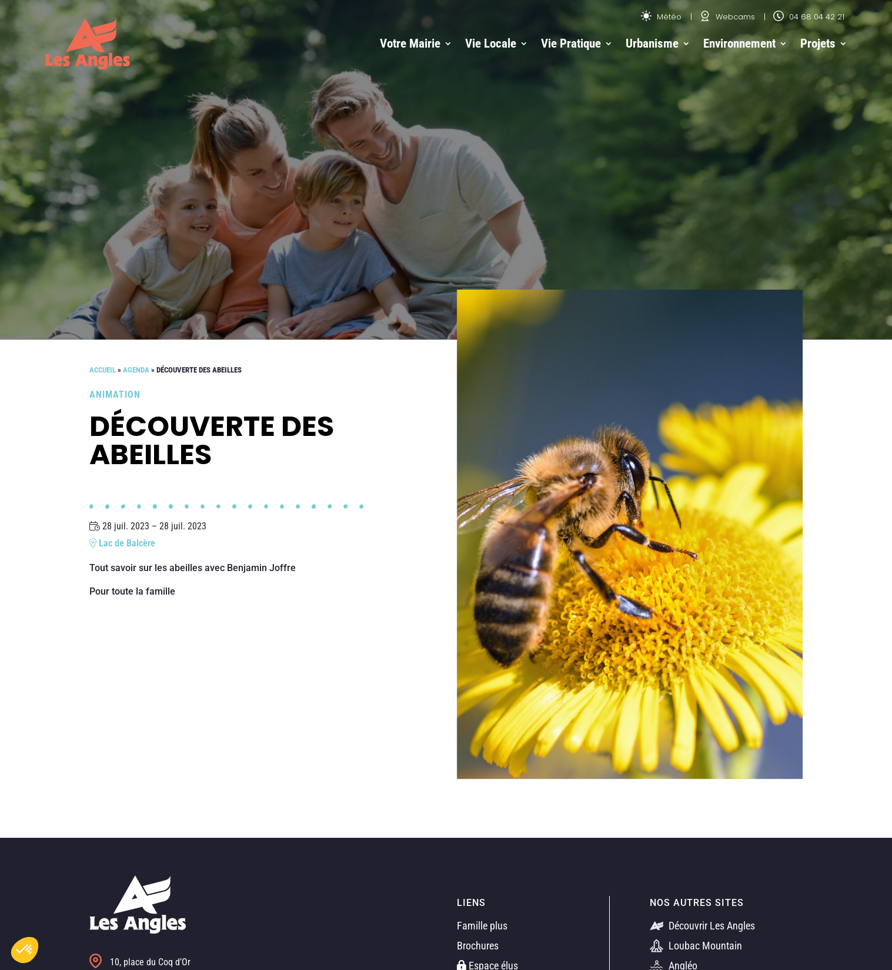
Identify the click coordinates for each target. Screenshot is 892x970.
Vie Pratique (571, 43)
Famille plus (482, 925)
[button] (25, 950)
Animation (115, 394)
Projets (818, 43)
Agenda (136, 369)
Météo (661, 16)
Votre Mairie (410, 43)
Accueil (102, 369)
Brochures (478, 945)
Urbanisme (652, 43)
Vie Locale (490, 43)
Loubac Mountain (696, 945)
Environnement (739, 43)
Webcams (727, 16)
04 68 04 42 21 (808, 16)
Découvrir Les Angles (702, 925)
